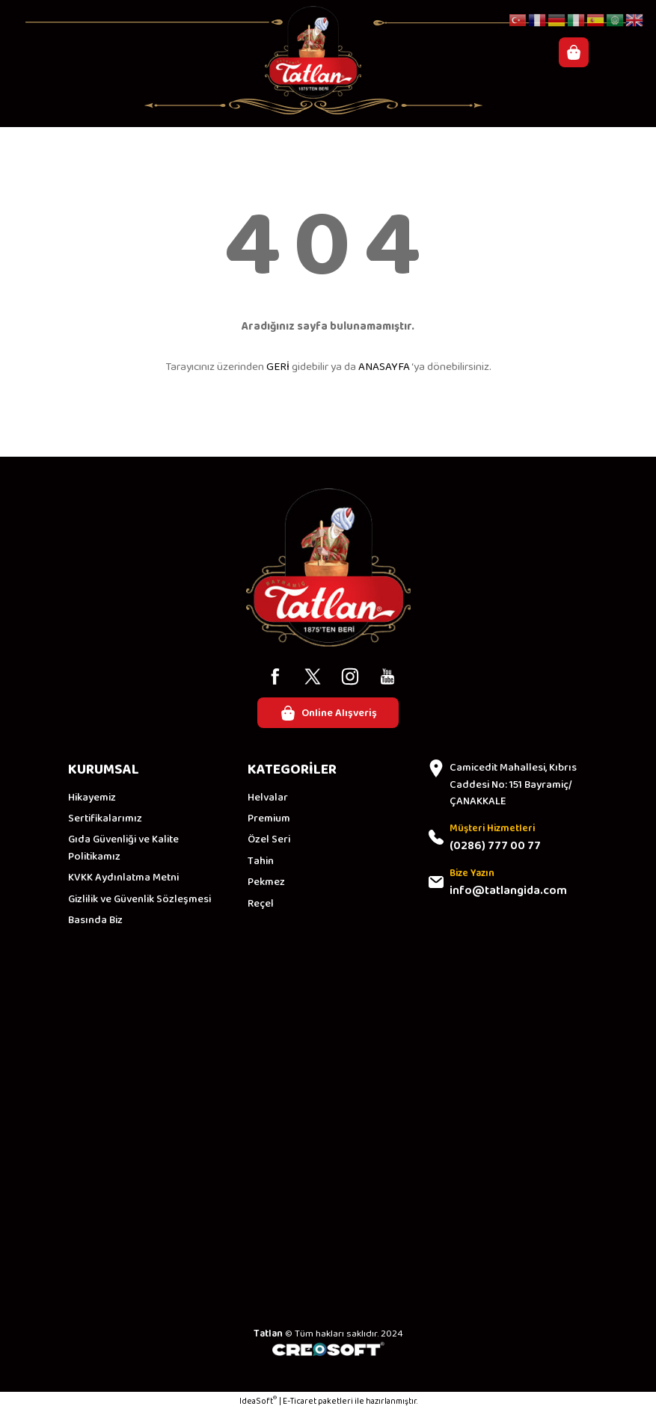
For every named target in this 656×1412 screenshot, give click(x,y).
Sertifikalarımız (105, 819)
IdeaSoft (258, 1402)
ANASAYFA (384, 367)
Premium (269, 819)
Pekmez (266, 883)
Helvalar (268, 797)
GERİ (277, 367)
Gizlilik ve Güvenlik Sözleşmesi (139, 899)
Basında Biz (95, 921)
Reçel (261, 903)
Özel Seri (269, 840)
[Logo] (313, 52)
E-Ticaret (299, 1402)
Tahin (261, 861)
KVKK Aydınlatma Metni (123, 878)
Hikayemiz (92, 797)
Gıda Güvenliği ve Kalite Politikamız (123, 849)
